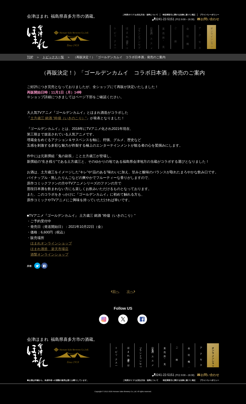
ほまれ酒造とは (128, 37)
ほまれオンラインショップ (51, 243)
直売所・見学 (164, 37)
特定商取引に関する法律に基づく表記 (179, 15)
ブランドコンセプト (140, 38)
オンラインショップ (213, 38)
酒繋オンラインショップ (49, 254)
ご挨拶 (176, 37)
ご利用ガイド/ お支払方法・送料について (140, 15)
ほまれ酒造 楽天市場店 (49, 249)
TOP (30, 57)
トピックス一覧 (116, 37)
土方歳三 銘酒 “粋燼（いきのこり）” (58, 118)
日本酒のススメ (152, 37)
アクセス (201, 37)
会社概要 (189, 37)
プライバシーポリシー (209, 15)
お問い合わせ (208, 19)
